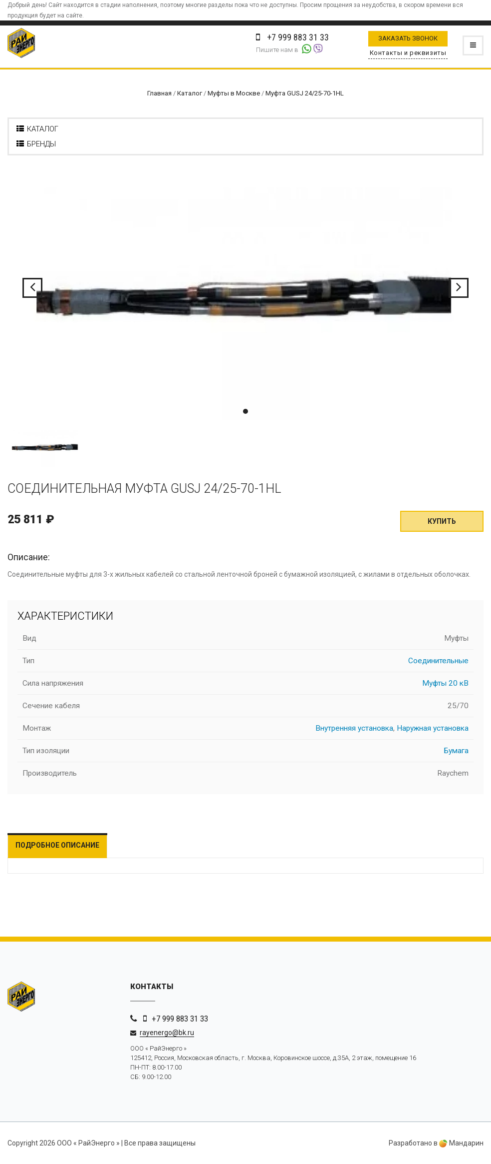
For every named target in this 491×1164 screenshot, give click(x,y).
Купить (442, 521)
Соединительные (438, 660)
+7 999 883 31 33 (180, 1019)
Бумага (456, 750)
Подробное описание (57, 845)
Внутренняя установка (354, 728)
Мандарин (461, 1143)
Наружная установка (433, 728)
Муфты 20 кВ (445, 683)
